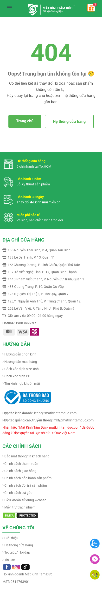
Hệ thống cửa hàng (69, 121)
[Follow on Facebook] (7, 567)
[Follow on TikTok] (25, 567)
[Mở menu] (9, 7)
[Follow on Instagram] (16, 567)
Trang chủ (24, 121)
